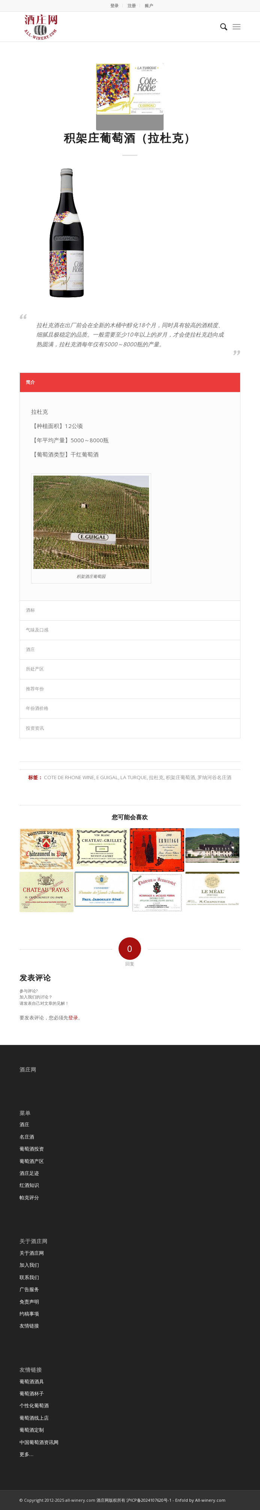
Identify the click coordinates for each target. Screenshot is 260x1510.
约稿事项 (29, 1313)
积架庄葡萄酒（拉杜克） (130, 137)
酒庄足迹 (29, 1173)
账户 (149, 5)
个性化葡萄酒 (34, 1405)
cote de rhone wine (69, 777)
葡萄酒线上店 (34, 1417)
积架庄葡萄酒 (180, 777)
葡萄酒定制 (32, 1429)
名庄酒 (27, 1136)
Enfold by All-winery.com (200, 1500)
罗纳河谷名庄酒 (214, 777)
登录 (114, 5)
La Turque (133, 777)
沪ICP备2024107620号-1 (148, 1500)
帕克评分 (29, 1197)
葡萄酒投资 (32, 1148)
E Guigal (107, 777)
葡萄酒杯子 (32, 1393)
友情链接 (29, 1325)
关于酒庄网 (32, 1253)
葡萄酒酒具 (32, 1381)
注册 (132, 5)
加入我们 (29, 1265)
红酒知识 (29, 1185)
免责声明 (29, 1301)
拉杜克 (156, 777)
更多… (26, 1454)
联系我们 (29, 1277)
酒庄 (24, 1124)
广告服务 (29, 1289)
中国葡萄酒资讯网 (39, 1442)
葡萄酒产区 (32, 1161)
